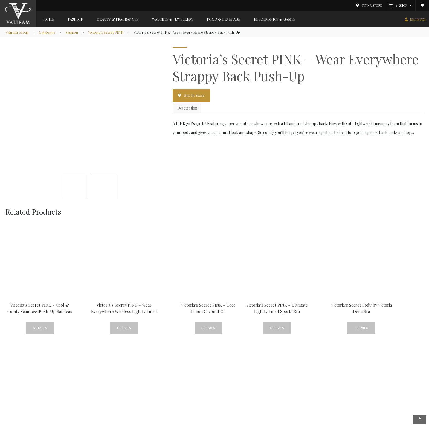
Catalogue (47, 32)
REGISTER (418, 19)
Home (48, 19)
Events (119, 386)
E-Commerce (226, 392)
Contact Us (17, 404)
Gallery (120, 392)
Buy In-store (194, 95)
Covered (171, 374)
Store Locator (20, 386)
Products (121, 404)
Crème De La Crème (131, 380)
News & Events (20, 380)
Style (118, 410)
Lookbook (172, 392)
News (168, 398)
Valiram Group (17, 32)
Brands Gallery (71, 367)
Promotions (174, 404)
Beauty (119, 374)
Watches (120, 416)
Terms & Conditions (386, 429)
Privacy (362, 429)
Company (17, 367)
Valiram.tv (223, 398)
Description (187, 108)
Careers (15, 398)
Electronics (64, 398)
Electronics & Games (274, 19)
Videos (169, 410)
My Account (224, 374)
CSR (167, 380)
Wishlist (221, 386)
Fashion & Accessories (73, 374)
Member (222, 367)
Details (34, 328)
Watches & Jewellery (172, 19)
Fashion (75, 19)
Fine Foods (173, 386)
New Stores (123, 398)
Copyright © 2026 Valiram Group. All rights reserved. (104, 429)
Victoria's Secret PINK (107, 32)
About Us (15, 374)
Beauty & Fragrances (117, 19)
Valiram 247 (17, 392)
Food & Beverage (223, 19)
